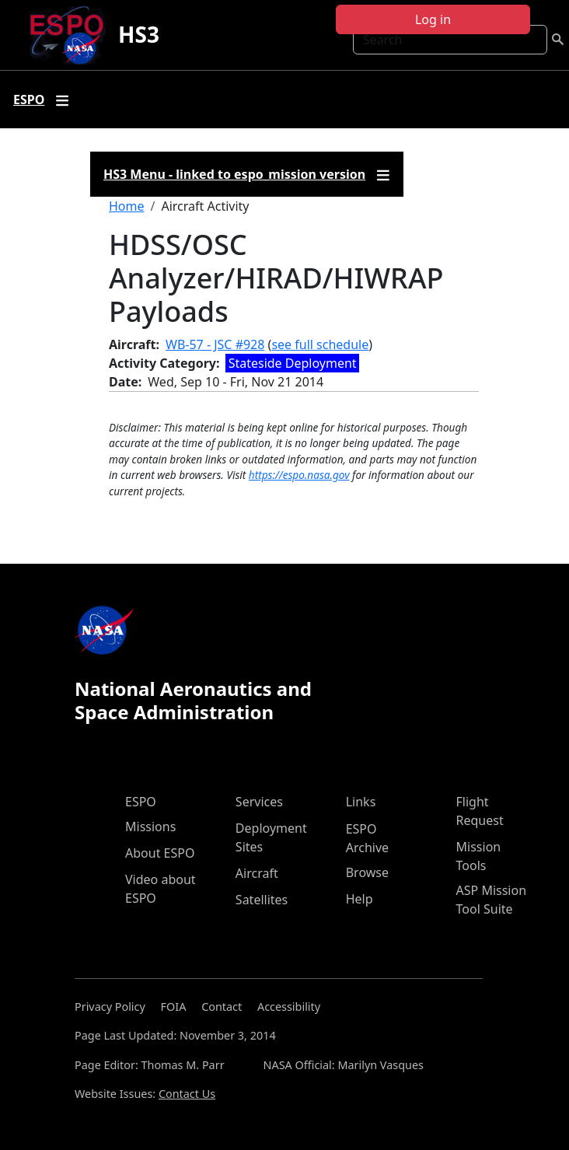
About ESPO (159, 853)
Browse (367, 872)
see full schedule (319, 344)
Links (361, 801)
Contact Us (187, 1093)
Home (127, 206)
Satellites (262, 899)
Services (259, 801)
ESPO (140, 801)
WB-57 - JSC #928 (215, 344)
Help (359, 898)
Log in (433, 19)
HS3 (138, 34)
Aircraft (257, 873)
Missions (150, 826)
